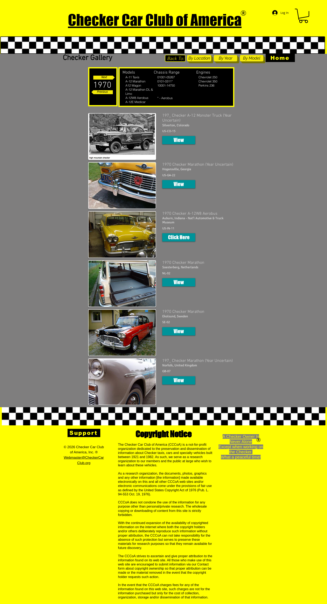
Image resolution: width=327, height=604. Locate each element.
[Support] (84, 433)
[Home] (280, 58)
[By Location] (199, 58)
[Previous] (102, 92)
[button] (303, 16)
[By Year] (225, 58)
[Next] (104, 78)
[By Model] (251, 58)
